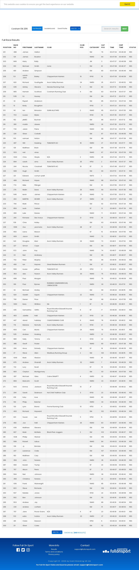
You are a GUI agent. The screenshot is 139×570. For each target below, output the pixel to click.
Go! (124, 28)
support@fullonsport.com (84, 549)
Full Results (37, 28)
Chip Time (121, 46)
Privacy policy (54, 554)
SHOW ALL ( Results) (75, 532)
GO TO (74, 28)
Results (54, 549)
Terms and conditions (54, 552)
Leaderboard (49, 28)
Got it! (127, 4)
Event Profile (62, 28)
